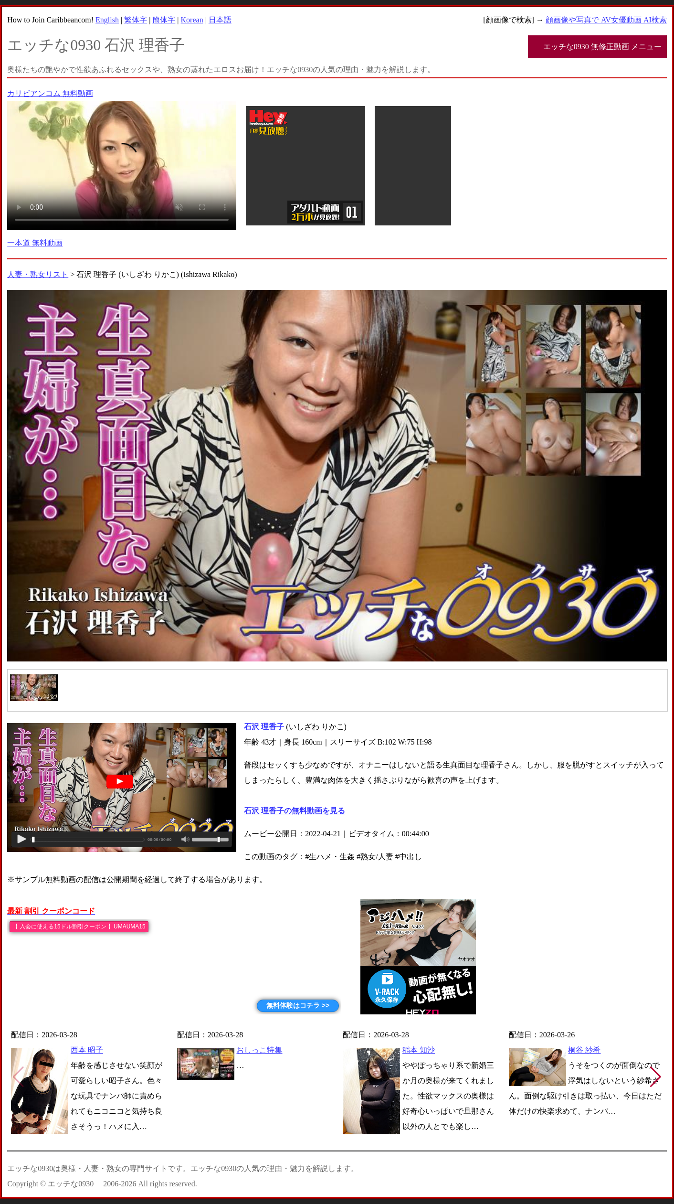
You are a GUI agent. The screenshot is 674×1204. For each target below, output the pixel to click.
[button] (655, 1076)
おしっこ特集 (259, 1050)
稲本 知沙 (418, 1050)
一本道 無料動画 (35, 243)
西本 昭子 (87, 1050)
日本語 (220, 20)
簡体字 (163, 20)
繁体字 (135, 20)
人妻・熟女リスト (37, 274)
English (107, 20)
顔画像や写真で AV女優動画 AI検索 (606, 20)
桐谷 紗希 (584, 1050)
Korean (192, 20)
